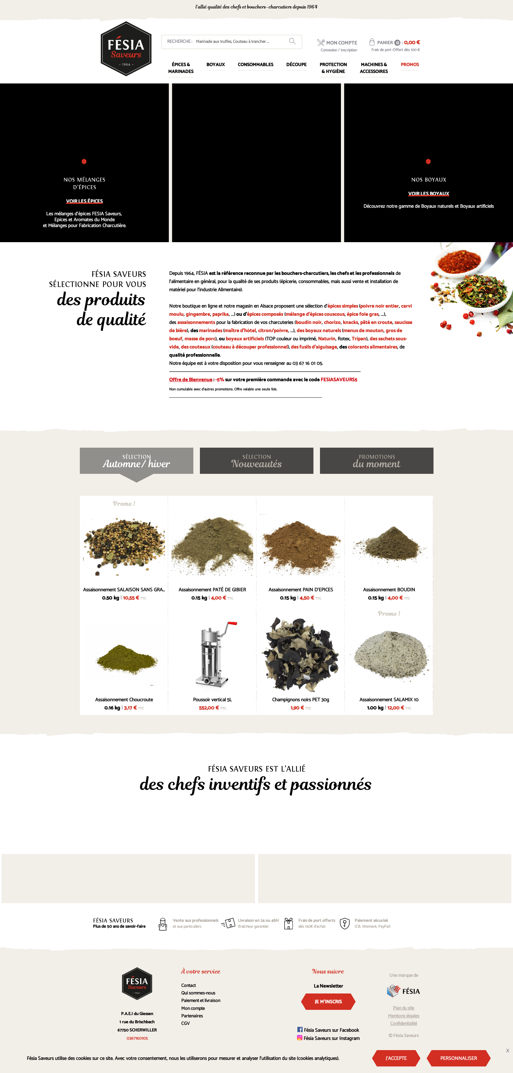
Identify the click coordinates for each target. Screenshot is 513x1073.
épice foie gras (363, 314)
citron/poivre (273, 331)
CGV (185, 1024)
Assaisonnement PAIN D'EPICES (301, 590)
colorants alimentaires (372, 347)
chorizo (332, 322)
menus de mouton (363, 331)
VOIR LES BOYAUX (428, 194)
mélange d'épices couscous (315, 314)
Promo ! (124, 504)
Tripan (359, 339)
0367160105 (361, 8)
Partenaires (192, 1016)
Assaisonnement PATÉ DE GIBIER (212, 590)
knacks (350, 322)
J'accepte (396, 1058)
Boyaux (215, 65)
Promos (410, 65)
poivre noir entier (379, 306)
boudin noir (309, 322)
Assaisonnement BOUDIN (389, 590)
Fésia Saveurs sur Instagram (328, 1038)
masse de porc (200, 339)
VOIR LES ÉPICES (84, 201)
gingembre (198, 314)
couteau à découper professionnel (250, 347)
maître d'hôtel (240, 331)
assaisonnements (196, 322)
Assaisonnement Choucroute (124, 700)
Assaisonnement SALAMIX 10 (389, 700)
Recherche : (179, 41)
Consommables (255, 65)
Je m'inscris (328, 1002)
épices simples (342, 306)
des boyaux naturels (319, 331)
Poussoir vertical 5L (212, 700)
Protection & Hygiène (333, 68)
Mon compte (193, 1008)
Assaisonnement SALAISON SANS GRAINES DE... (124, 590)
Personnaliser (458, 1058)
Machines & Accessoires (374, 68)
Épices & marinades (180, 68)
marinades (210, 331)
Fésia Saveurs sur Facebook (328, 1030)
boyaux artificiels (245, 339)
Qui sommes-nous (198, 993)
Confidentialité (403, 1024)
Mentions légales (403, 1016)
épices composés (265, 314)
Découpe (296, 65)
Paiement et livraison (200, 1001)
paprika (220, 314)
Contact (188, 986)
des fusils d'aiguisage (314, 347)
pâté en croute (376, 322)
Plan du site (403, 1008)
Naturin (326, 339)
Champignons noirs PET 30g (300, 700)
